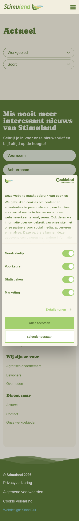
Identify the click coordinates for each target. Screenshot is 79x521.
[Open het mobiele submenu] (73, 7)
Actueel (11, 405)
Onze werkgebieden (21, 422)
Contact (12, 414)
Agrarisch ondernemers (23, 366)
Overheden (14, 383)
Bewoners (13, 375)
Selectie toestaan (39, 336)
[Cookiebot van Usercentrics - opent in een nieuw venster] (56, 180)
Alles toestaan (39, 323)
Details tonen (56, 309)
